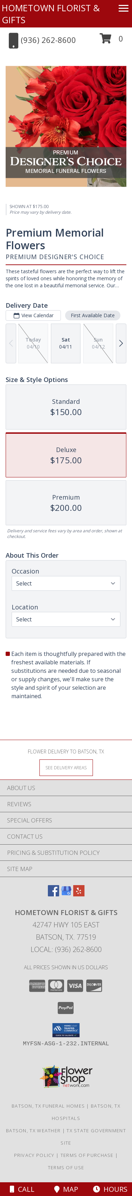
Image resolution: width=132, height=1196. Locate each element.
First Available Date (93, 315)
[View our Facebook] (53, 894)
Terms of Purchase (87, 1155)
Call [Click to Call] (22, 1189)
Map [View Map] (66, 1189)
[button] (111, 41)
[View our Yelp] (78, 894)
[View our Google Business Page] (66, 894)
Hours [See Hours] (110, 1189)
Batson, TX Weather (33, 1130)
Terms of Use (66, 1167)
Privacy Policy (34, 1155)
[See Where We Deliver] (66, 767)
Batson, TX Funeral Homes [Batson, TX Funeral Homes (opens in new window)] (48, 1106)
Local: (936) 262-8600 (66, 949)
